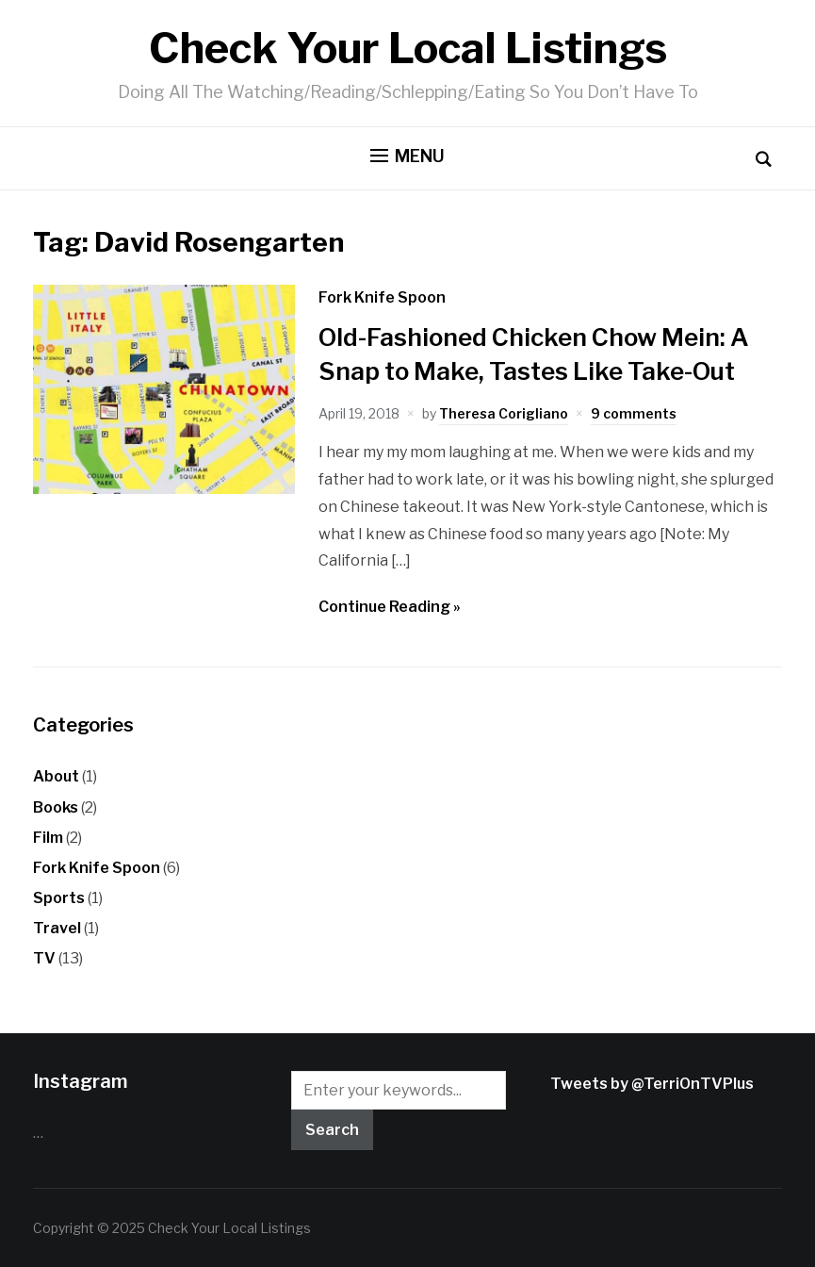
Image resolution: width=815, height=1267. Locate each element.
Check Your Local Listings (408, 48)
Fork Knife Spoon (382, 297)
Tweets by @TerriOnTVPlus (652, 1084)
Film (48, 838)
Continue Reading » (389, 607)
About (56, 776)
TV (44, 958)
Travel (57, 928)
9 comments (633, 413)
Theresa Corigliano (503, 413)
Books (55, 807)
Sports (59, 898)
